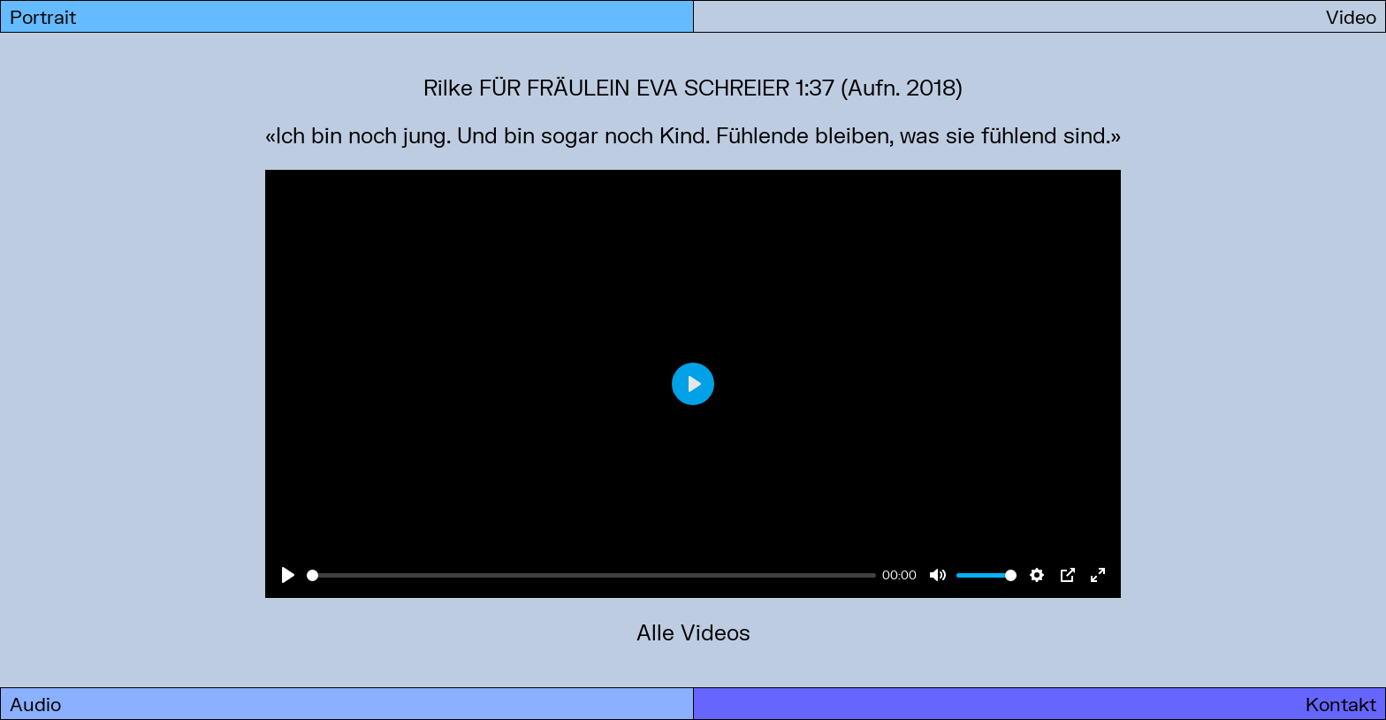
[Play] (288, 575)
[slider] (591, 575)
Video (1351, 16)
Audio (35, 704)
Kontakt (1341, 704)
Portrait (43, 16)
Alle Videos (693, 632)
